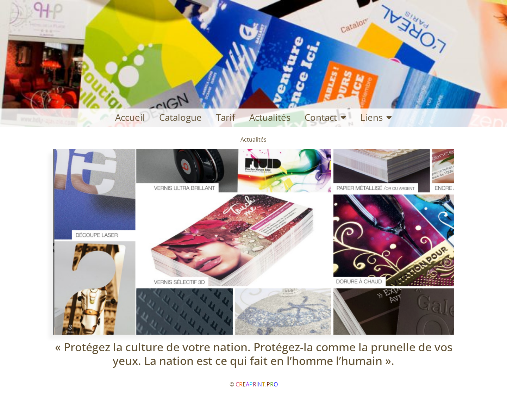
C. (257, 384)
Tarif (225, 117)
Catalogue (180, 117)
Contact (325, 118)
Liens (376, 118)
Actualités (269, 117)
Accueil (130, 117)
